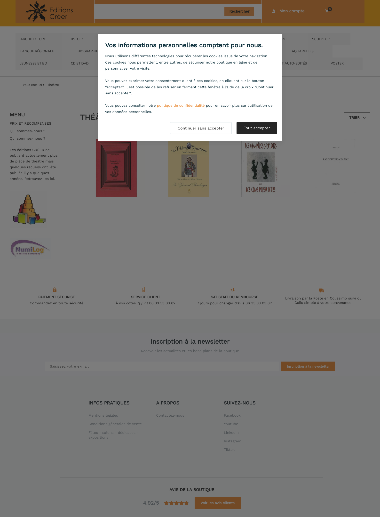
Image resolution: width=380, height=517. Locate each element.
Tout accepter (257, 128)
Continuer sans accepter (201, 128)
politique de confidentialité (181, 105)
